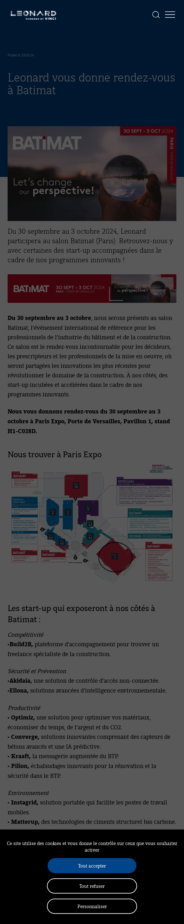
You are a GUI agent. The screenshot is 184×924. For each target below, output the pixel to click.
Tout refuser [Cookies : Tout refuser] (92, 885)
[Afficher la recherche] (156, 15)
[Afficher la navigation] (170, 14)
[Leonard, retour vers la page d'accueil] (33, 15)
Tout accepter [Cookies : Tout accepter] (92, 865)
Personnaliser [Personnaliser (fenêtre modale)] (92, 906)
